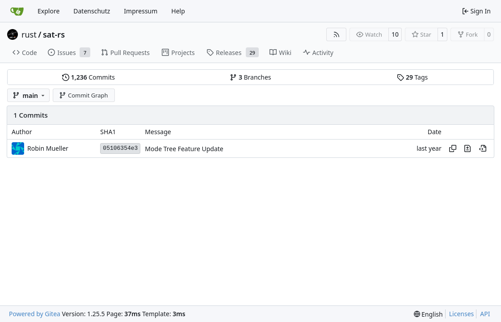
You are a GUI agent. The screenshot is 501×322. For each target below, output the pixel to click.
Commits (88, 77)
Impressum (140, 11)
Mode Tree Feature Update (184, 148)
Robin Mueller (47, 148)
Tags (412, 77)
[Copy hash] (452, 148)
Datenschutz (91, 11)
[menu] (428, 314)
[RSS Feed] (336, 34)
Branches (250, 77)
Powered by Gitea (34, 313)
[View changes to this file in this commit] (467, 148)
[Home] (16, 11)
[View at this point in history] (482, 148)
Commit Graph (83, 95)
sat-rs (54, 34)
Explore (48, 11)
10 (395, 34)
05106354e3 (120, 148)
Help (178, 11)
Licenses (461, 313)
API (485, 313)
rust (29, 34)
